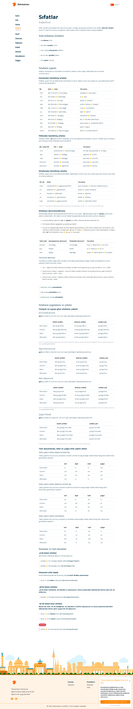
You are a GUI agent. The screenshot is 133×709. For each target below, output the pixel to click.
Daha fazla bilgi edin (115, 705)
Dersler (90, 685)
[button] (115, 5)
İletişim (71, 685)
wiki (88, 687)
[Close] (129, 681)
